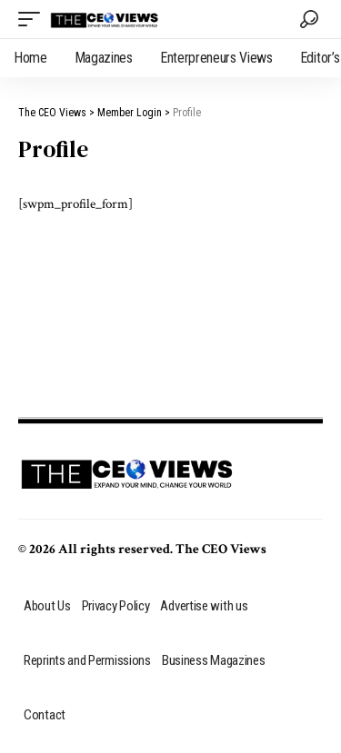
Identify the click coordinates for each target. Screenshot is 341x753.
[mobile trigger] (33, 19)
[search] (309, 19)
